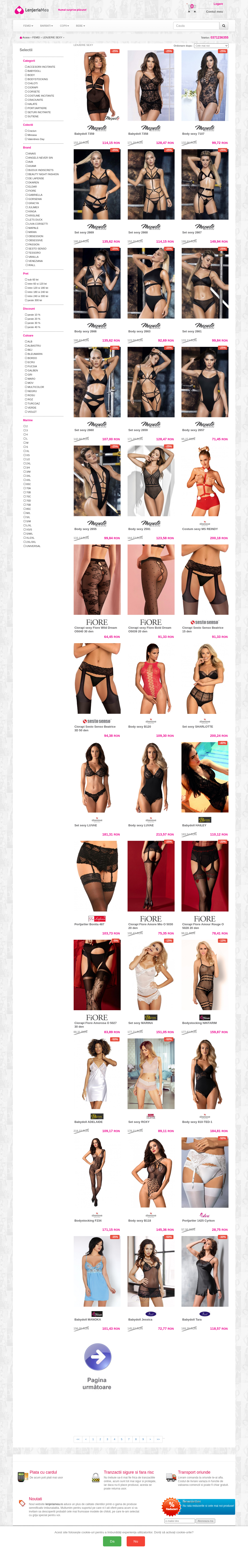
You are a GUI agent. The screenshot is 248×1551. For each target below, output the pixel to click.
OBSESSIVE (33, 240)
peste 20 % (32, 318)
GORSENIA (33, 199)
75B (27, 504)
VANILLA (31, 256)
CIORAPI (31, 87)
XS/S (28, 529)
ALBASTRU (32, 345)
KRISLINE (32, 215)
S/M (27, 521)
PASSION (31, 244)
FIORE (30, 190)
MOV (28, 382)
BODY (29, 75)
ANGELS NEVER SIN (38, 157)
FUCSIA (30, 366)
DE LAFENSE (34, 178)
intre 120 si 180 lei (36, 287)
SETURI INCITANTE (37, 112)
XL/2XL (29, 537)
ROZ (28, 399)
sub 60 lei (31, 279)
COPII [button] (64, 25)
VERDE (30, 407)
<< (78, 1439)
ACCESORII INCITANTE (39, 66)
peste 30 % (32, 323)
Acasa (25, 37)
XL (27, 451)
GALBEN (31, 370)
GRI (28, 374)
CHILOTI (31, 83)
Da (112, 1541)
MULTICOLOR (34, 387)
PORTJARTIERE (35, 108)
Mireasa (30, 135)
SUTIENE (31, 116)
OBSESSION (33, 236)
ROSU (29, 395)
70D (27, 500)
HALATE (30, 104)
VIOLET (30, 411)
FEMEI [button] (28, 25)
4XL (27, 480)
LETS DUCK (33, 219)
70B (27, 492)
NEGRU (30, 391)
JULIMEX (31, 207)
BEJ (28, 349)
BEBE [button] (80, 25)
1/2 (27, 459)
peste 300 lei (33, 300)
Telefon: (214, 37)
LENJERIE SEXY (52, 37)
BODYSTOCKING (36, 79)
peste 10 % (32, 314)
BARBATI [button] (46, 25)
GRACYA (31, 203)
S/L (27, 517)
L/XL (28, 525)
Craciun (30, 130)
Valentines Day (34, 139)
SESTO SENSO (35, 248)
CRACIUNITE (33, 99)
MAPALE (31, 228)
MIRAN (30, 232)
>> (158, 1439)
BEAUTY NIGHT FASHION (41, 174)
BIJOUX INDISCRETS (39, 170)
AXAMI (30, 166)
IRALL (30, 265)
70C (27, 496)
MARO (29, 378)
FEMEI (36, 37)
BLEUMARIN (33, 354)
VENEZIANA (33, 261)
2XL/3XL (30, 542)
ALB (28, 341)
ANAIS (30, 153)
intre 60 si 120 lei (35, 283)
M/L (27, 513)
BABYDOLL (32, 71)
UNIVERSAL (32, 546)
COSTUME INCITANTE (39, 95)
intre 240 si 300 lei (36, 296)
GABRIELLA (33, 195)
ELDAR (30, 186)
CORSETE (32, 91)
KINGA (30, 211)
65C (27, 484)
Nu (136, 1541)
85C (27, 509)
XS (27, 455)
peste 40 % (32, 327)
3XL (27, 475)
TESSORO (32, 252)
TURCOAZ (32, 403)
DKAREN (31, 182)
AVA (28, 161)
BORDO (30, 358)
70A (27, 488)
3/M (27, 471)
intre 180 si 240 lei (36, 292)
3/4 (27, 467)
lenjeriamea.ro (54, 1504)
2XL (27, 463)
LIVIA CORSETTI (36, 223)
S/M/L (28, 533)
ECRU (29, 362)
